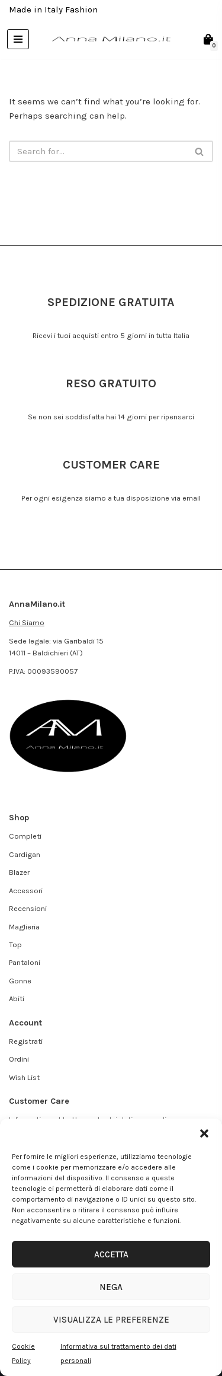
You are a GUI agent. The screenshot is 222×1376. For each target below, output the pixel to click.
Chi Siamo (26, 622)
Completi (25, 836)
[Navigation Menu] (18, 39)
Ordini (19, 1059)
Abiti (16, 998)
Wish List (24, 1077)
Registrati (26, 1041)
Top (15, 944)
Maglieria (24, 926)
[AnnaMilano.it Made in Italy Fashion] (111, 39)
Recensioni (28, 908)
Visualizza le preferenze (111, 1319)
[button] (204, 1133)
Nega (111, 1287)
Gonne (20, 980)
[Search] (97, 151)
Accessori (26, 890)
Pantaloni (24, 962)
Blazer (19, 872)
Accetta (111, 1254)
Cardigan (24, 854)
